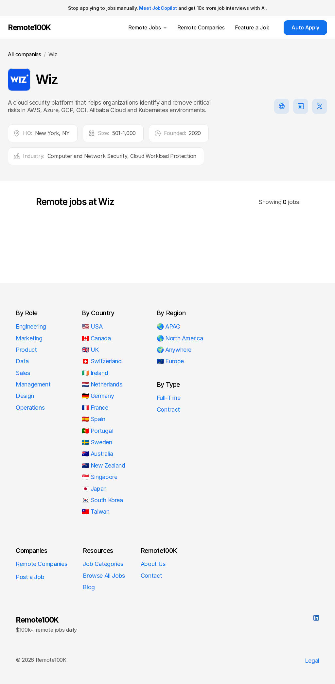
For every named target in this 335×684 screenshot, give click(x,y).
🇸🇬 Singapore (99, 476)
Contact (151, 575)
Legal (312, 660)
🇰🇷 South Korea (102, 500)
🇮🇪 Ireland (95, 372)
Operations (30, 407)
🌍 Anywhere (174, 349)
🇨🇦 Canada (96, 338)
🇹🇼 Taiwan (95, 511)
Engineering (31, 326)
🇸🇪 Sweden (97, 442)
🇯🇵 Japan (94, 488)
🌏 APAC (168, 326)
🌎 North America (180, 338)
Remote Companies (41, 563)
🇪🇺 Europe (170, 361)
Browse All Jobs (104, 575)
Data (22, 361)
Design (25, 395)
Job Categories (103, 563)
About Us (153, 563)
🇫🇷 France (95, 407)
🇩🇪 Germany (98, 395)
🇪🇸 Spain (93, 419)
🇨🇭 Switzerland (101, 361)
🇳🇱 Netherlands (102, 384)
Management (33, 384)
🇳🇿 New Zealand (103, 465)
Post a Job (30, 576)
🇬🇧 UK (90, 349)
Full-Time (169, 397)
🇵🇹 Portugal (97, 430)
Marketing (29, 338)
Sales (23, 372)
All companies (24, 54)
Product (26, 349)
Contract (168, 409)
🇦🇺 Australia (97, 453)
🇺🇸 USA (93, 326)
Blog (89, 587)
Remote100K (37, 619)
